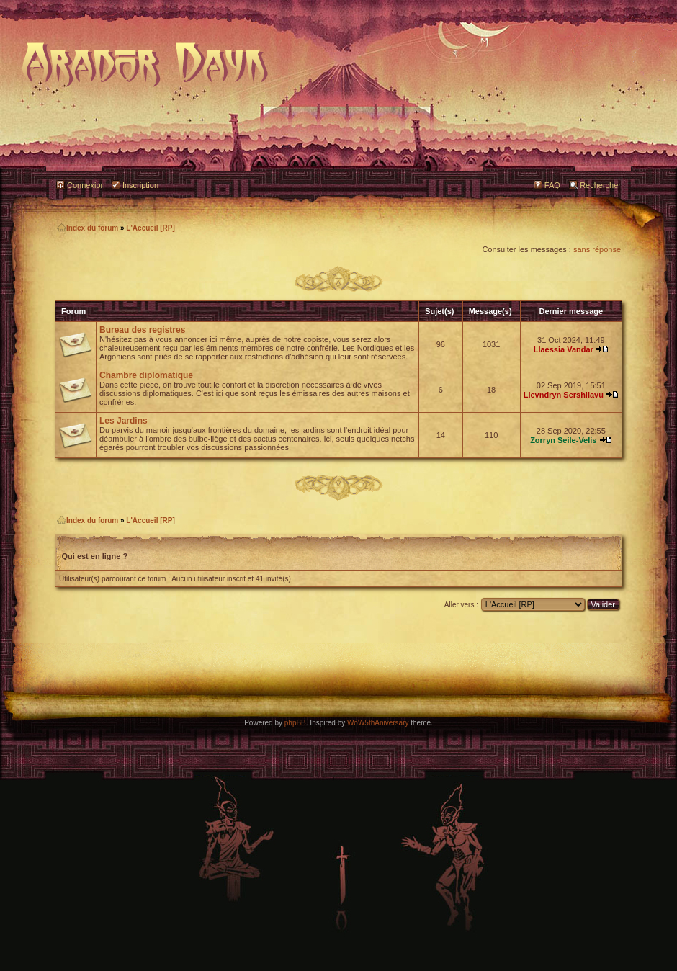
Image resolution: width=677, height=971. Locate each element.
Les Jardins (123, 421)
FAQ (552, 185)
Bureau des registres (142, 330)
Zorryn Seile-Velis (563, 440)
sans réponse (597, 249)
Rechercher (600, 185)
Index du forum (87, 228)
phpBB (295, 723)
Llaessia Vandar (563, 349)
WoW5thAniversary (377, 723)
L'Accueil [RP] (150, 228)
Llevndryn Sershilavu (564, 394)
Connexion (86, 185)
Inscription (140, 185)
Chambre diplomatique (146, 375)
